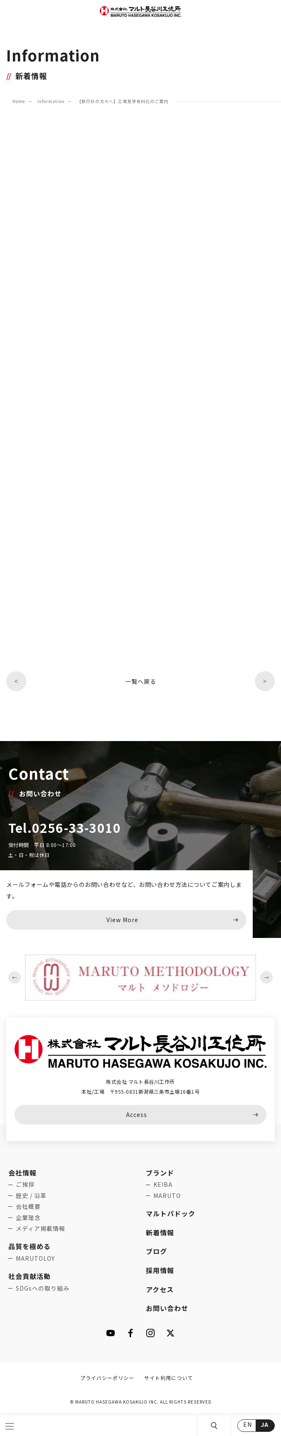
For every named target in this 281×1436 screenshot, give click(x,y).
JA (265, 1424)
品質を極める (29, 1246)
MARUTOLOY (35, 1258)
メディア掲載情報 (40, 1228)
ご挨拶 (25, 1184)
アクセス (160, 1289)
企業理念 (28, 1217)
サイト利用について (168, 1377)
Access (136, 1114)
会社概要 (28, 1206)
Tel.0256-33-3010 (64, 827)
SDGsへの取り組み (42, 1288)
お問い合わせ (167, 1308)
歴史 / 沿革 (31, 1195)
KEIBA (163, 1184)
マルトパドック (170, 1213)
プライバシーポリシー (107, 1377)
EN (247, 1424)
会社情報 (22, 1173)
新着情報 (160, 1232)
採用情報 (160, 1270)
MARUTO (167, 1195)
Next (266, 977)
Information (50, 101)
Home (18, 101)
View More (122, 920)
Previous (14, 977)
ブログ (156, 1251)
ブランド (160, 1173)
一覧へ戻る (140, 681)
